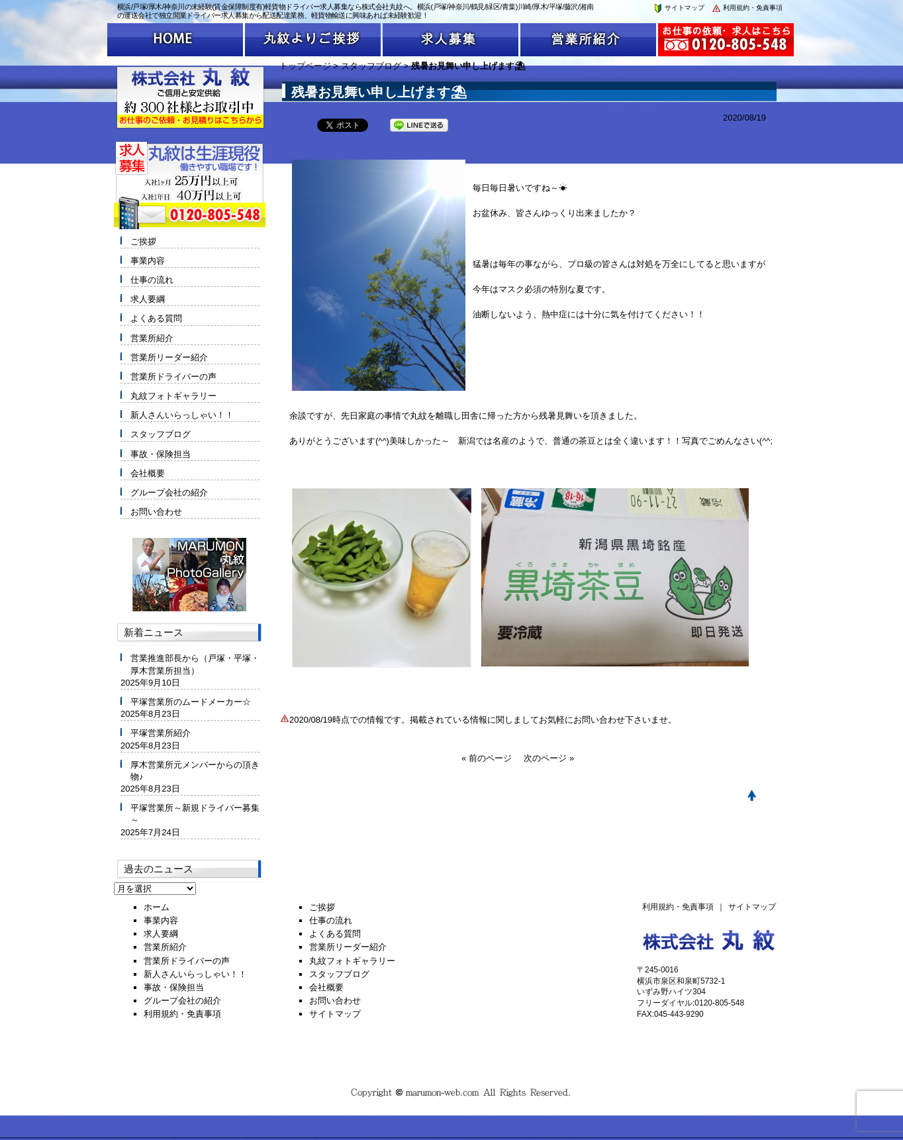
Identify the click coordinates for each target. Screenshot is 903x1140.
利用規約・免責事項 (747, 7)
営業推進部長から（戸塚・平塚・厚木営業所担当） (195, 664)
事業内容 (147, 261)
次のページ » (549, 758)
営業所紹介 (151, 338)
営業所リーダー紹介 (169, 357)
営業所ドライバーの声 (173, 377)
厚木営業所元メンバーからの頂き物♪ (195, 771)
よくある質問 (156, 318)
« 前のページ (486, 758)
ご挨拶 (143, 241)
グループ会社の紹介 (169, 492)
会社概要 (147, 473)
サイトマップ (678, 7)
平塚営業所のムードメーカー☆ (190, 702)
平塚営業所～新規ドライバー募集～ (195, 814)
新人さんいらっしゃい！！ (182, 415)
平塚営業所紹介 (160, 733)
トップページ (305, 66)
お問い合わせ (156, 512)
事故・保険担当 (160, 454)
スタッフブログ (371, 66)
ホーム (156, 907)
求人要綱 (147, 299)
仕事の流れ (151, 280)
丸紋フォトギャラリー (173, 396)
